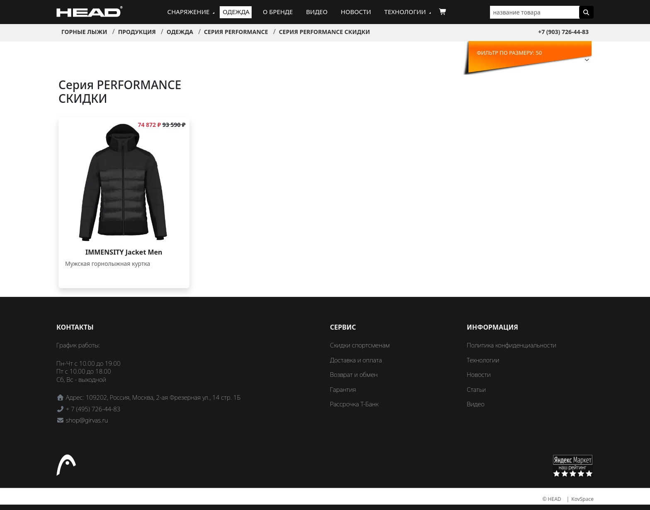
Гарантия (343, 389)
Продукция (137, 32)
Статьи (476, 389)
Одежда (236, 11)
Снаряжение (188, 11)
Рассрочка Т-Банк (354, 404)
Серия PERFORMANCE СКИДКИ (324, 32)
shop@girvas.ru (87, 420)
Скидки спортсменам (360, 345)
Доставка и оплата (356, 360)
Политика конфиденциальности (511, 345)
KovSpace (582, 499)
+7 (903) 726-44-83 (563, 32)
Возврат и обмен (354, 374)
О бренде (278, 11)
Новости (356, 11)
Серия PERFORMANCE (236, 32)
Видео (316, 11)
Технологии (405, 11)
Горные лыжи (84, 32)
